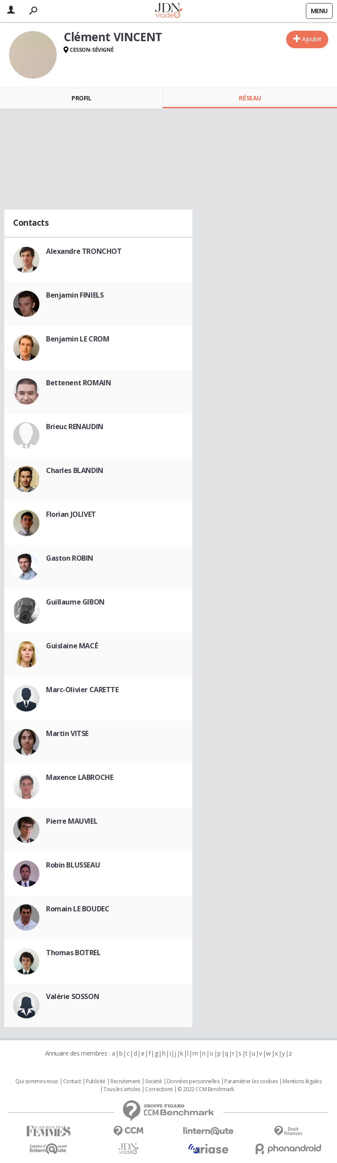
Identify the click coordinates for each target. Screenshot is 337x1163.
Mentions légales (302, 1081)
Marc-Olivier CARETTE (82, 689)
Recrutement (125, 1081)
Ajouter (312, 39)
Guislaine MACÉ (72, 646)
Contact (72, 1081)
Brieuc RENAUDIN (74, 426)
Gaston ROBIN (69, 558)
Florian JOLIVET (71, 514)
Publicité (95, 1081)
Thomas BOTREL (73, 952)
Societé (153, 1081)
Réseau (250, 98)
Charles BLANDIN (74, 470)
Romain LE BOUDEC (77, 909)
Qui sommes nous (36, 1081)
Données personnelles (193, 1081)
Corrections (158, 1089)
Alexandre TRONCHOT (83, 251)
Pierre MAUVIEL (71, 821)
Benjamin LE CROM (77, 339)
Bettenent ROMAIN (78, 383)
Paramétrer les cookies (251, 1081)
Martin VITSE (67, 733)
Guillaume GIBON (75, 602)
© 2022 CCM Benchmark (205, 1089)
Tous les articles (121, 1089)
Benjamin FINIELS (74, 295)
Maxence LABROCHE (79, 777)
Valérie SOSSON (72, 996)
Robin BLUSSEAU (73, 865)
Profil (81, 98)
